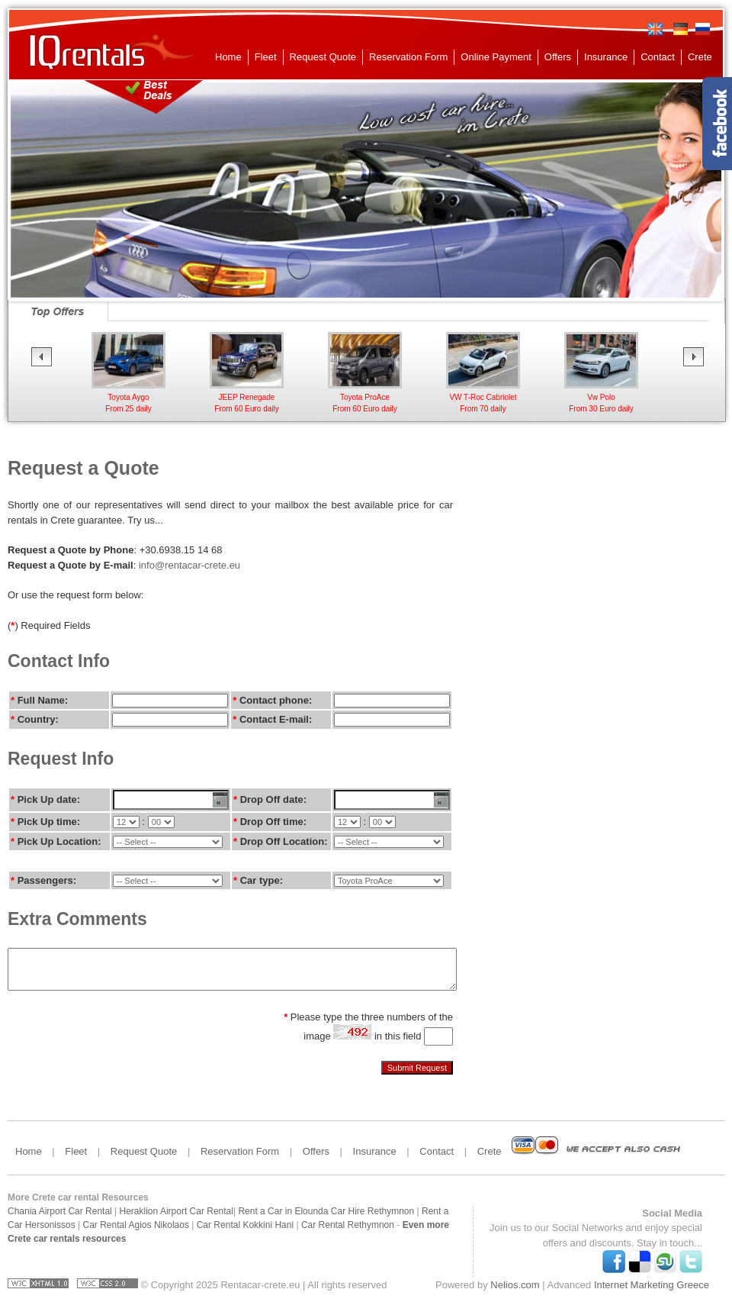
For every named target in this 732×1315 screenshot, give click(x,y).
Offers (557, 57)
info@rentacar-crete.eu (189, 565)
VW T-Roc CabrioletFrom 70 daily (483, 397)
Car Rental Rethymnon (347, 1225)
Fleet (266, 57)
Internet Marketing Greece (651, 1285)
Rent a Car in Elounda (283, 1211)
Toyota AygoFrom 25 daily (128, 397)
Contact (657, 57)
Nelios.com (514, 1285)
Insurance (606, 57)
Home (228, 57)
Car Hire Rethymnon (372, 1211)
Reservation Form (408, 57)
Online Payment (496, 57)
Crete (700, 57)
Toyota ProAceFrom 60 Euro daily (365, 397)
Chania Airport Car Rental (60, 1211)
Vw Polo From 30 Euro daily (601, 397)
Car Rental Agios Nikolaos (136, 1225)
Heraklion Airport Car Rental (176, 1211)
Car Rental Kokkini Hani (245, 1225)
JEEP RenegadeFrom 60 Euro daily (247, 397)
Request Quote (323, 57)
